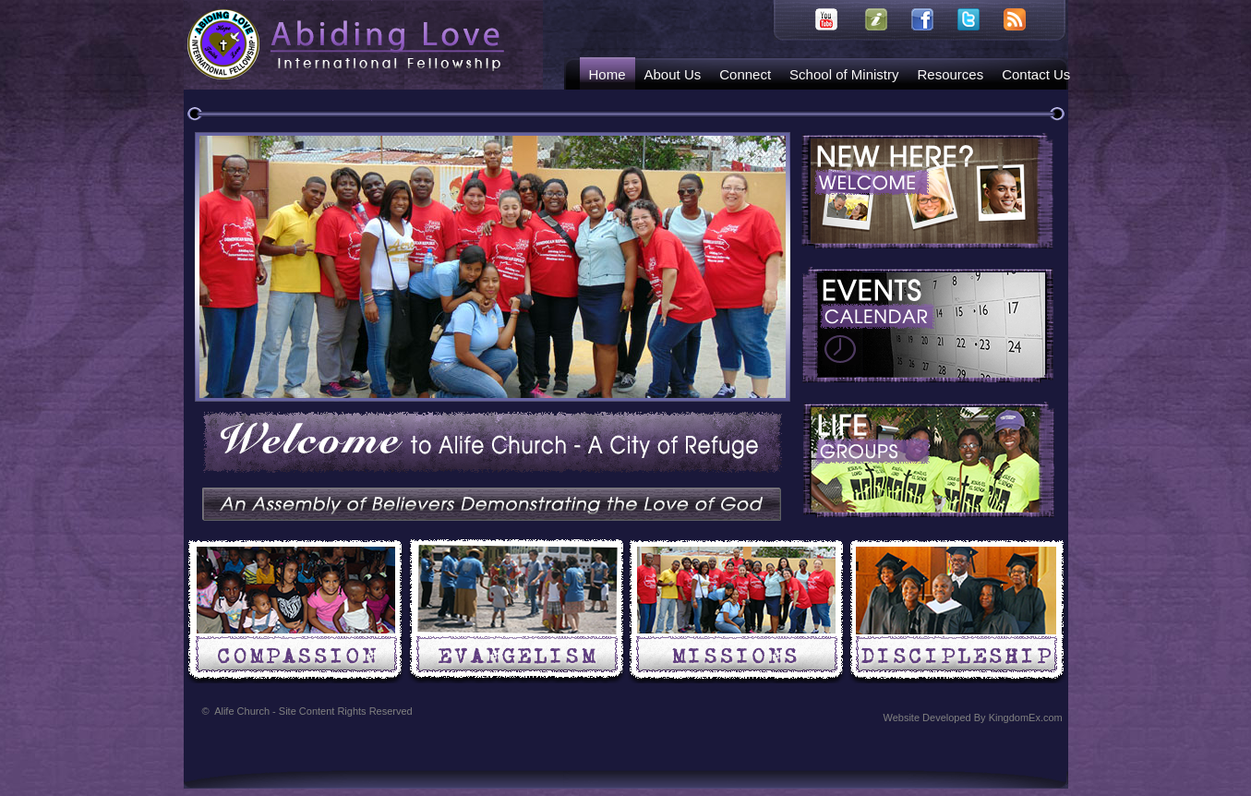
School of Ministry (843, 74)
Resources (950, 74)
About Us (673, 74)
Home (607, 74)
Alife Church (313, 711)
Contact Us (1036, 74)
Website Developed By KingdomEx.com (973, 717)
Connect (745, 74)
